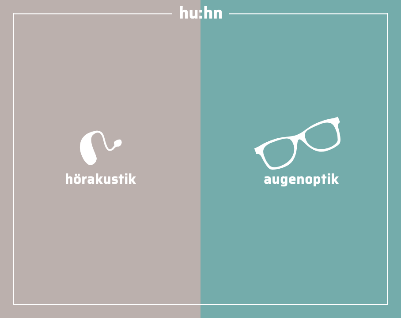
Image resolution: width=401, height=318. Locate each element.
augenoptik (301, 169)
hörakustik (100, 169)
